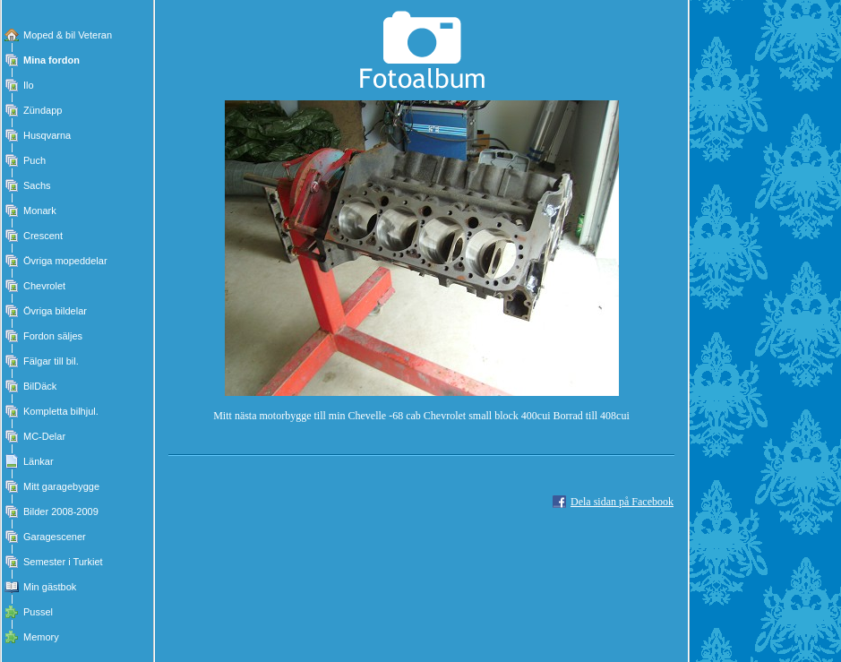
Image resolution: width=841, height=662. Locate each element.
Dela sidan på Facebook (622, 501)
